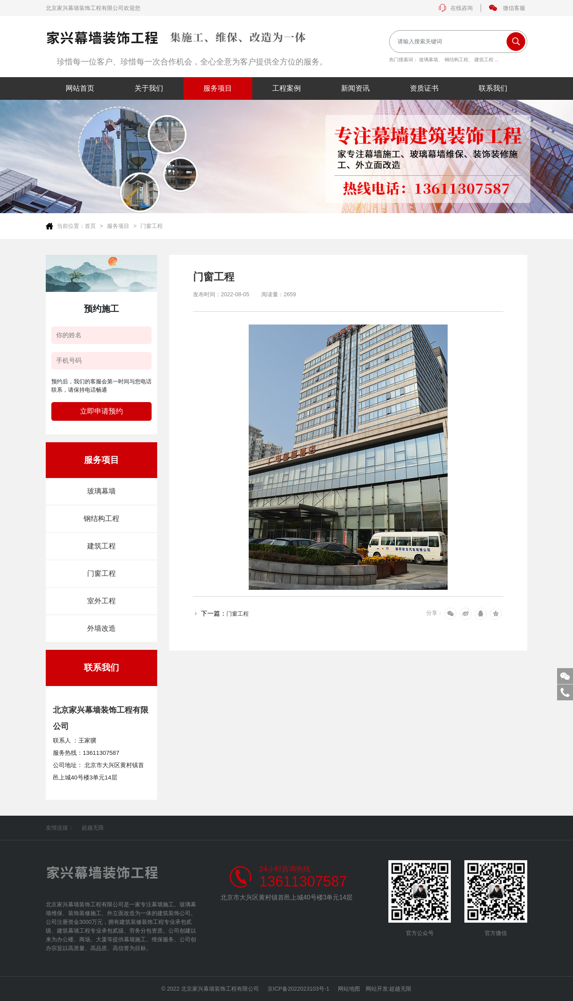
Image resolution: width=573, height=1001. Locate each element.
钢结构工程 (456, 59)
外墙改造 (101, 628)
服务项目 (118, 226)
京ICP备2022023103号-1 (298, 988)
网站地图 (349, 988)
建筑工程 (483, 59)
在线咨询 (456, 8)
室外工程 (101, 601)
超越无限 (93, 827)
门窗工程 (151, 226)
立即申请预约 (101, 411)
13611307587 (303, 882)
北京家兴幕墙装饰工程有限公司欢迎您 (93, 8)
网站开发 (377, 988)
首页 (90, 226)
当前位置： (71, 226)
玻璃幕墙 (428, 59)
